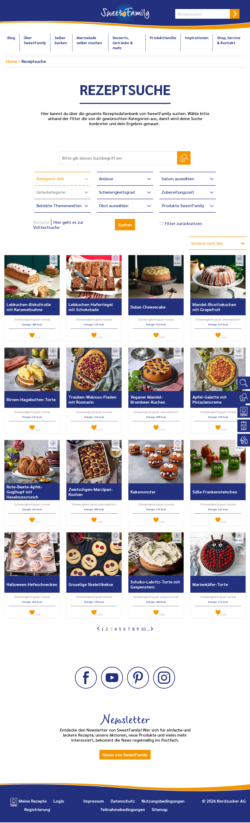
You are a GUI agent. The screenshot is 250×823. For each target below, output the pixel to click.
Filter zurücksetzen (180, 223)
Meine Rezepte (33, 801)
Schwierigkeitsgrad (117, 192)
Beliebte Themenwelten (59, 205)
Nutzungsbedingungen (163, 801)
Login (58, 801)
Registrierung (37, 809)
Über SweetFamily (35, 40)
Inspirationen (196, 37)
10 (143, 629)
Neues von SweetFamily (125, 755)
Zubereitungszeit (178, 192)
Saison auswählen (178, 178)
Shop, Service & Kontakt (228, 40)
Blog (11, 37)
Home (12, 61)
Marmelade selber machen (89, 40)
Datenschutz (123, 801)
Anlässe (106, 178)
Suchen (125, 224)
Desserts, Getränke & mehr (123, 42)
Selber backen (61, 40)
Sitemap (159, 809)
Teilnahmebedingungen (122, 809)
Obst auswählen (113, 205)
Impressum (93, 801)
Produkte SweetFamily (183, 205)
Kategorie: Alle (50, 178)
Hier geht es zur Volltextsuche (58, 224)
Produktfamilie (163, 37)
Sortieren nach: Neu (210, 243)
